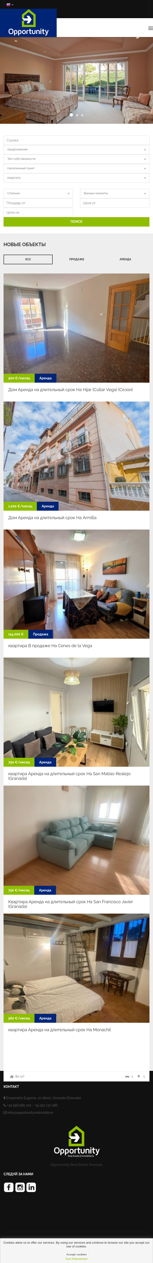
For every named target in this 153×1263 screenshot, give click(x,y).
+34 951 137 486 (46, 1105)
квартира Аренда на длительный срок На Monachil (59, 1029)
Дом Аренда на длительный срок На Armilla (52, 517)
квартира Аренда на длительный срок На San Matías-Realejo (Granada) (69, 776)
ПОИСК (77, 222)
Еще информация (76, 1258)
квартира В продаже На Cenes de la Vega (50, 645)
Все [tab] (28, 259)
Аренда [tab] (125, 259)
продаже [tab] (76, 259)
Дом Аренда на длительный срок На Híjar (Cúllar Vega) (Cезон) (70, 389)
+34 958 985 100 (19, 1105)
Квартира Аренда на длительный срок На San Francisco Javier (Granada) (70, 904)
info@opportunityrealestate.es (30, 1112)
